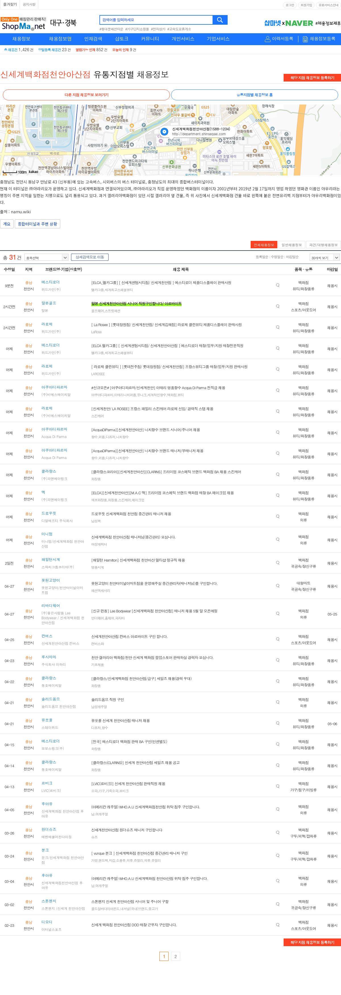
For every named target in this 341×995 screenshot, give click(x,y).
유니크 (141, 394)
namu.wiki (21, 211)
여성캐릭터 (99, 544)
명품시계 (97, 567)
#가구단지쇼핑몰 (137, 28)
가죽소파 (112, 790)
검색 (220, 20)
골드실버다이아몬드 (105, 908)
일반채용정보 (292, 244)
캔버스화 (97, 643)
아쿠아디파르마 (102, 394)
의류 (129, 860)
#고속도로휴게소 (179, 28)
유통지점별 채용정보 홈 (254, 94)
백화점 (171, 394)
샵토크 (121, 38)
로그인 (290, 5)
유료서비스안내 (328, 5)
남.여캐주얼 (99, 814)
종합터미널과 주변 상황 (37, 224)
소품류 (121, 860)
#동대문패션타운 (111, 28)
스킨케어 (97, 415)
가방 (94, 860)
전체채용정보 (264, 244)
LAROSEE (98, 373)
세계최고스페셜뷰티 (119, 289)
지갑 (112, 860)
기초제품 (97, 664)
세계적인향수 (156, 394)
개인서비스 (183, 38)
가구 (102, 790)
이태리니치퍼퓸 (125, 394)
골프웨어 (97, 310)
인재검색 (93, 38)
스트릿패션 (112, 310)
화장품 (96, 478)
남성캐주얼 (99, 706)
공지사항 (29, 4)
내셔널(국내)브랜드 (133, 908)
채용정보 (21, 38)
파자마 (119, 618)
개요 (7, 224)
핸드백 (103, 860)
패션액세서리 (100, 590)
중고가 (153, 908)
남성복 (96, 520)
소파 (94, 790)
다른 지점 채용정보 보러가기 (86, 94)
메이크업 (138, 499)
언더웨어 (97, 618)
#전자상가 (158, 28)
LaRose (96, 331)
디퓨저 (110, 436)
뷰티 (181, 394)
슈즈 (94, 837)
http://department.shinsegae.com (199, 133)
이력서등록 (282, 39)
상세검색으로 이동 (90, 257)
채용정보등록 (322, 39)
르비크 (124, 790)
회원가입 (306, 5)
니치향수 (122, 436)
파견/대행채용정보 (323, 244)
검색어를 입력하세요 (118, 19)
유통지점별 (113, 74)
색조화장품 (99, 499)
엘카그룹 (97, 289)
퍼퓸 (102, 436)
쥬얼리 (138, 860)
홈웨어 (109, 618)
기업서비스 (218, 38)
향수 (94, 436)
